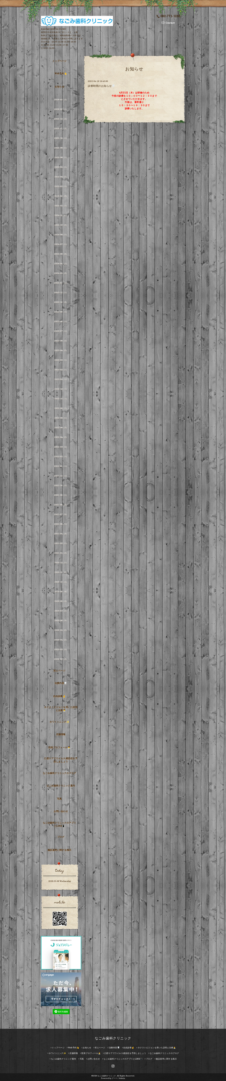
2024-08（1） (61, 234)
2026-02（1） (61, 109)
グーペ (114, 1078)
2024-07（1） (61, 244)
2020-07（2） (61, 611)
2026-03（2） (61, 99)
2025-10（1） (61, 138)
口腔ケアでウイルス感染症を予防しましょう (60, 760)
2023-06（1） (61, 341)
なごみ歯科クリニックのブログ (59, 773)
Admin (122, 1078)
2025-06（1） (61, 157)
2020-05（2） (61, 630)
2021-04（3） (61, 533)
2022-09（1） (61, 408)
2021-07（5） (61, 514)
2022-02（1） (61, 456)
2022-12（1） (61, 389)
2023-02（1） (61, 369)
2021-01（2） (61, 553)
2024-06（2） (61, 254)
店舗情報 (61, 734)
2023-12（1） (61, 292)
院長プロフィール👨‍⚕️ (59, 747)
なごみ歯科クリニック (113, 1038)
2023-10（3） (61, 302)
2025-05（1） (61, 167)
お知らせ (59, 86)
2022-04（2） (61, 437)
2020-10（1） (61, 582)
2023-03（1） (61, 360)
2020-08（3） (61, 601)
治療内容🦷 (60, 683)
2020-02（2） (61, 659)
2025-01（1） (61, 205)
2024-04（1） (61, 263)
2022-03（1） (61, 447)
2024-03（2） (61, 273)
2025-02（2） (61, 196)
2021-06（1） (61, 524)
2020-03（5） (61, 649)
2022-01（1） (61, 466)
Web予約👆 (60, 73)
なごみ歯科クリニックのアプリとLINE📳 (59, 824)
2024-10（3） (61, 225)
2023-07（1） (61, 331)
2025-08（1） (61, 148)
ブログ (60, 836)
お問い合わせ (61, 811)
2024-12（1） (61, 215)
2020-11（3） (61, 572)
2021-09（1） (61, 495)
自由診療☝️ (59, 696)
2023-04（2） (61, 350)
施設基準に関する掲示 (59, 849)
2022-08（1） (61, 418)
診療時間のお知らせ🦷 (101, 85)
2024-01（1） (61, 283)
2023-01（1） (61, 379)
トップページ (59, 60)
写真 (59, 798)
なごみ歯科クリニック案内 (61, 785)
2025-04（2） (61, 177)
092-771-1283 (168, 16)
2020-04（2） (61, 640)
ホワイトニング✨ (59, 721)
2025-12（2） (61, 119)
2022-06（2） (61, 427)
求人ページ (59, 670)
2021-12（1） (61, 476)
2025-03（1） (61, 186)
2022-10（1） (61, 398)
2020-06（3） (61, 620)
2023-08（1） (61, 321)
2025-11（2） (61, 128)
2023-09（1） (61, 312)
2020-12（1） (61, 562)
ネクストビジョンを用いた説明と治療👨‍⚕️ (60, 709)
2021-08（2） (61, 504)
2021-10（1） (61, 485)
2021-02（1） (61, 543)
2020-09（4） (61, 591)
